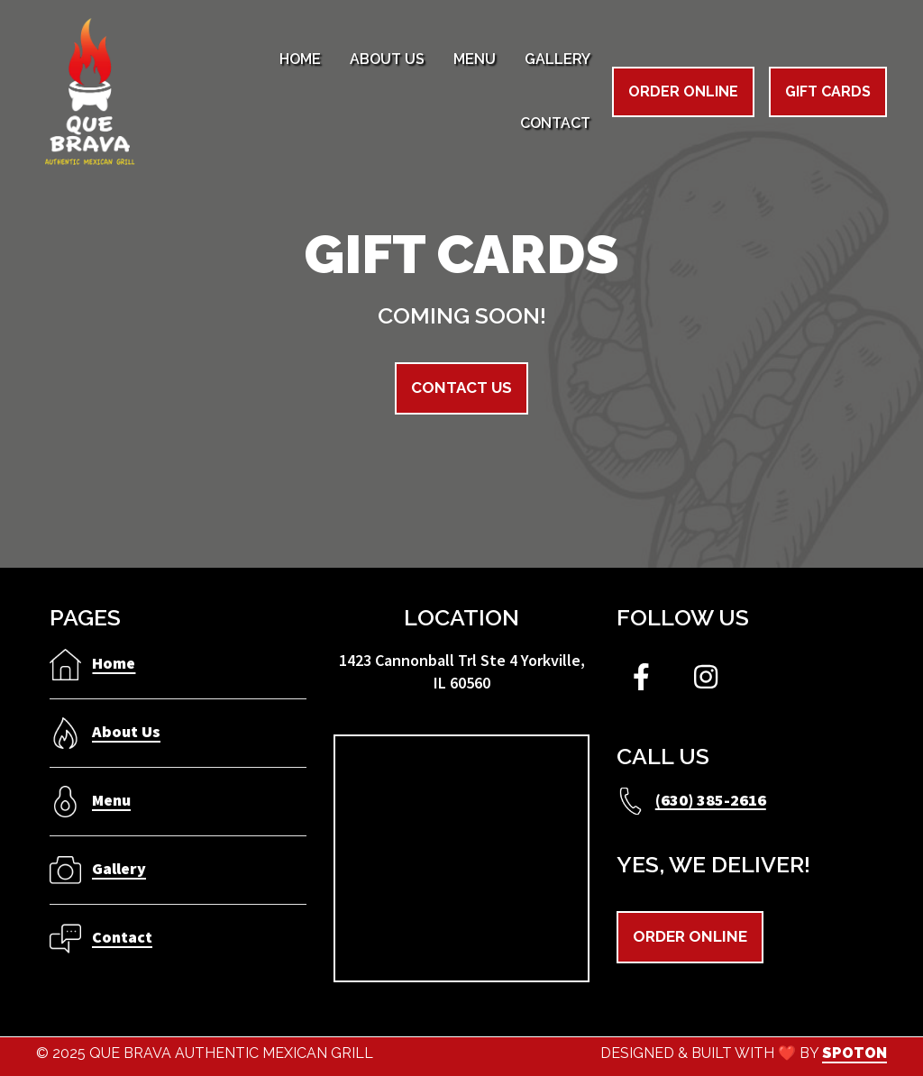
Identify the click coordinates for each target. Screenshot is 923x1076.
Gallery (119, 868)
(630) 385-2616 (710, 799)
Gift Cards (828, 91)
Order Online (683, 91)
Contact (122, 936)
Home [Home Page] (300, 59)
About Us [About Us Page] (387, 59)
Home (113, 662)
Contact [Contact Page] (555, 123)
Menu (111, 799)
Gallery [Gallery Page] (557, 59)
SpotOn (854, 1053)
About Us (126, 731)
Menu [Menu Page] (474, 59)
